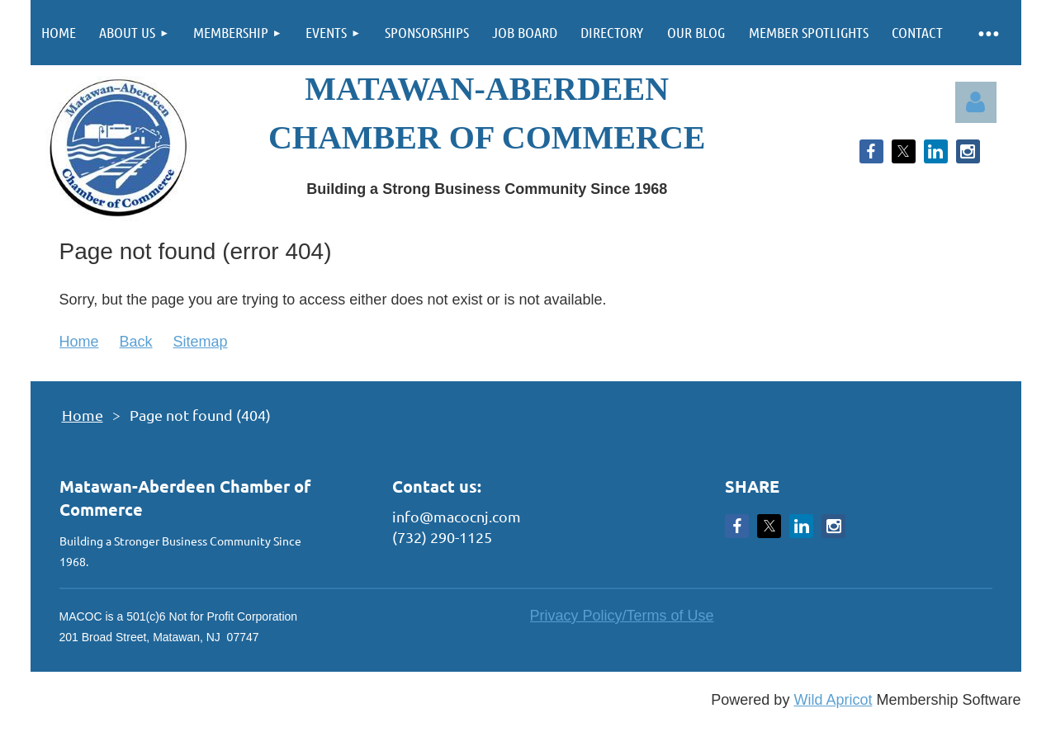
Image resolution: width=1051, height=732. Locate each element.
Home (79, 341)
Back (136, 341)
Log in (976, 102)
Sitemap (200, 341)
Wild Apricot (832, 700)
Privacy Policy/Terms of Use (622, 615)
